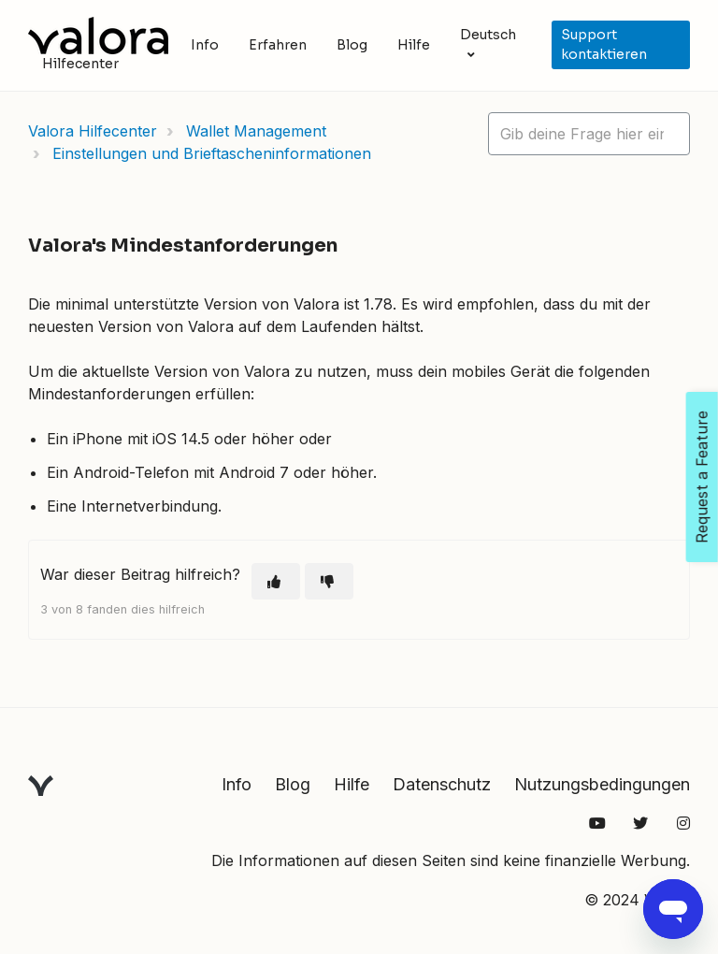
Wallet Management (256, 131)
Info (205, 44)
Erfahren (278, 44)
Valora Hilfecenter (92, 131)
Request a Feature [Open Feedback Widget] (702, 477)
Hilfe (413, 44)
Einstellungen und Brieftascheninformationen (211, 153)
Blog (352, 44)
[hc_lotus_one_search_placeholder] (589, 133)
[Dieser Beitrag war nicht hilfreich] (329, 581)
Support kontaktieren (604, 44)
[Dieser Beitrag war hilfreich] (275, 581)
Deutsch (488, 34)
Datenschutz (442, 784)
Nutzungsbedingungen (602, 784)
